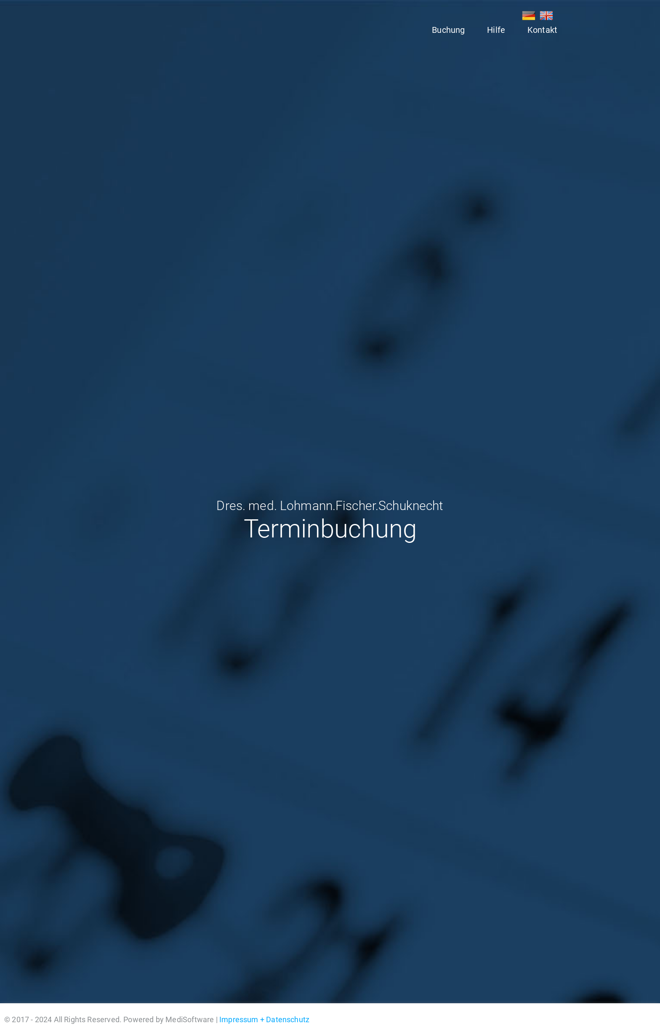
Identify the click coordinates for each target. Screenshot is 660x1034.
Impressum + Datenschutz (264, 1019)
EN (546, 15)
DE (528, 15)
